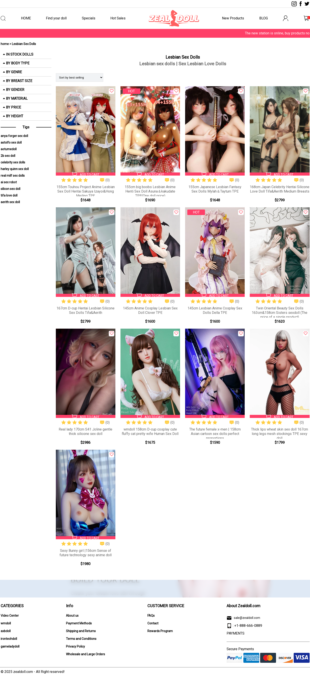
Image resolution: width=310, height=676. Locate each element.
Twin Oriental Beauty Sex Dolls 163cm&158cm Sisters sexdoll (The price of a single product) (279, 312)
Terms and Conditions (81, 638)
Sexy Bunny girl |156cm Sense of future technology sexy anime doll (86, 553)
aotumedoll (9, 149)
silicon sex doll (10, 189)
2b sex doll (8, 155)
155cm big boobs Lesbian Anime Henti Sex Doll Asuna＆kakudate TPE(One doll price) (150, 191)
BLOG (263, 18)
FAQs (151, 615)
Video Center (10, 615)
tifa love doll (9, 195)
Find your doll (56, 18)
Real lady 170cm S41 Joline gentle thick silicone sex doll (85, 431)
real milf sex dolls (13, 175)
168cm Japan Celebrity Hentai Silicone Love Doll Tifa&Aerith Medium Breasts (279, 189)
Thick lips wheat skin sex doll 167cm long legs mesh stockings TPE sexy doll (279, 433)
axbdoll (6, 631)
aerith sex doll (10, 202)
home (5, 44)
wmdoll (6, 623)
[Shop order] (79, 77)
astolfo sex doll (11, 142)
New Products (233, 18)
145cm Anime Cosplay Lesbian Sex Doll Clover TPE (150, 310)
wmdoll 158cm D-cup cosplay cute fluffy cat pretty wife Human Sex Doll (150, 431)
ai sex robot (9, 182)
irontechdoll (9, 638)
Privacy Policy (75, 646)
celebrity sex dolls (13, 162)
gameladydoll (10, 646)
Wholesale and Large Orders (85, 654)
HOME (26, 18)
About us (72, 615)
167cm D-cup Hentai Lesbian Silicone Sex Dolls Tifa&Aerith (85, 310)
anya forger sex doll (14, 136)
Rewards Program (160, 631)
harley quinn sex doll (15, 169)
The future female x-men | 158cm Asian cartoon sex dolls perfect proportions (215, 433)
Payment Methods (79, 623)
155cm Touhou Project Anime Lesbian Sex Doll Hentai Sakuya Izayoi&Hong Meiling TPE (85, 191)
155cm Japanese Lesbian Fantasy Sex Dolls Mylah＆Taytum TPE (214, 189)
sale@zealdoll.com (247, 618)
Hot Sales (118, 18)
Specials (88, 18)
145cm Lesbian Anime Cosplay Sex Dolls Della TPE (215, 310)
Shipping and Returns (81, 631)
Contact (152, 623)
